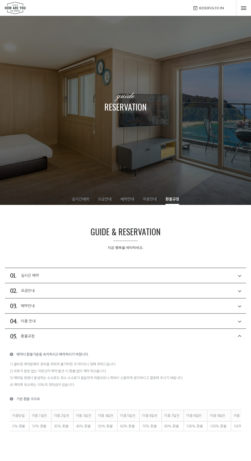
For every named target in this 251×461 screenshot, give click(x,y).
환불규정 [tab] (125, 336)
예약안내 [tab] (125, 306)
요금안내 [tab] (125, 291)
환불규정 (172, 199)
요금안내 (105, 199)
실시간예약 (80, 199)
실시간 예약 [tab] (125, 276)
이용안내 (150, 199)
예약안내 (127, 199)
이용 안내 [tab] (125, 321)
